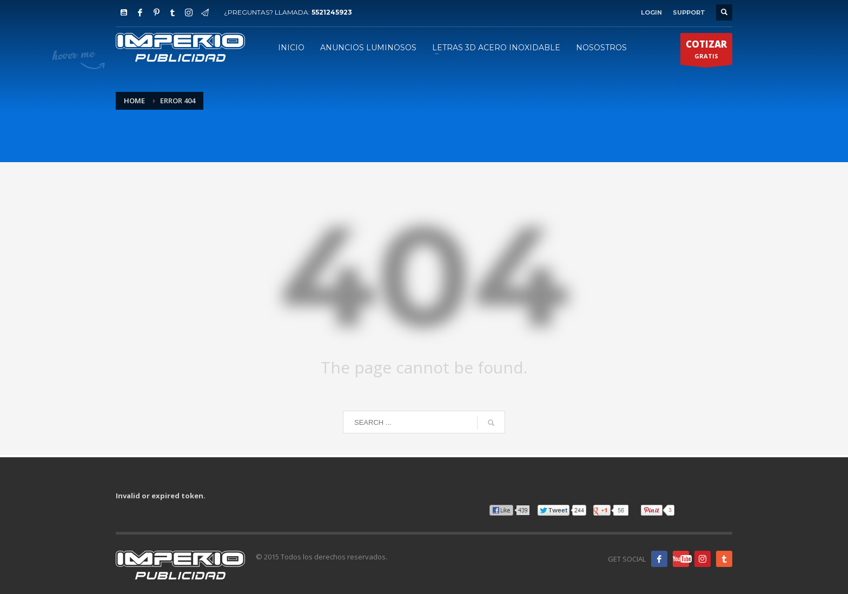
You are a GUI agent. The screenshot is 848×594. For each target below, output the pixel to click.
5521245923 (332, 12)
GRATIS (706, 51)
